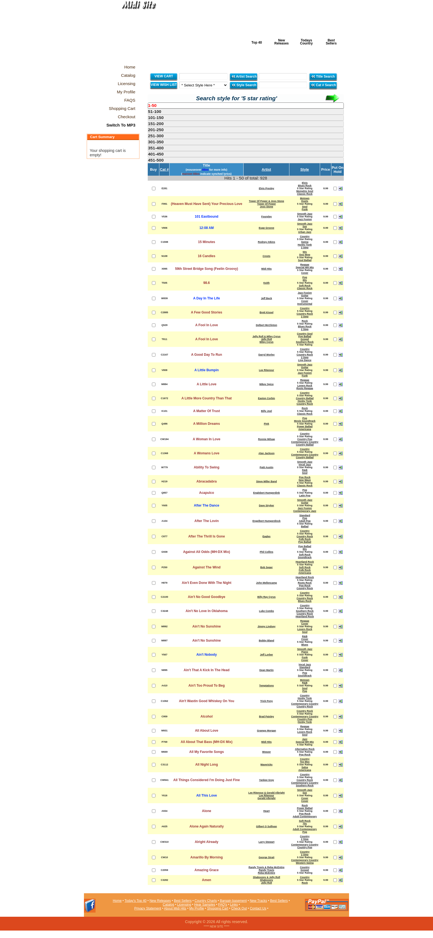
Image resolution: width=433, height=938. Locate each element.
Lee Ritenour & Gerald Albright (266, 792)
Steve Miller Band (266, 481)
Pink (266, 423)
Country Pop (304, 439)
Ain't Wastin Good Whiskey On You (206, 701)
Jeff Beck (266, 298)
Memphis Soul (304, 191)
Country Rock (305, 313)
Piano (304, 651)
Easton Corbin (266, 398)
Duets (304, 201)
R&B (305, 470)
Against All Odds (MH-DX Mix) (206, 552)
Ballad (304, 526)
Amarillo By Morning (206, 857)
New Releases (281, 41)
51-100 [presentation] (154, 111)
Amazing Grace (206, 870)
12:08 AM (206, 228)
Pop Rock (305, 477)
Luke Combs (266, 611)
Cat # (164, 169)
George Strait (266, 857)
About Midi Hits (175, 908)
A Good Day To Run (206, 355)
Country (305, 236)
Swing (304, 242)
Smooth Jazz (304, 213)
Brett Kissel (266, 312)
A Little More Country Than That (206, 398)
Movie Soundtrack (305, 421)
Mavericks (266, 764)
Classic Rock (304, 194)
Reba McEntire (266, 872)
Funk (305, 209)
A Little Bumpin (206, 370)
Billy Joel (266, 411)
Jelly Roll (266, 339)
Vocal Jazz (305, 464)
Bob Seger (266, 567)
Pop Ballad (304, 336)
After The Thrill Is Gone (206, 536)
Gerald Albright (266, 798)
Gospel (304, 339)
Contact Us (258, 908)
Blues (304, 644)
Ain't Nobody (206, 655)
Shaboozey (266, 880)
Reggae (304, 264)
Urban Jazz (304, 232)
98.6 (206, 283)
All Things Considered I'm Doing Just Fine (206, 780)
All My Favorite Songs (206, 752)
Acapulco (206, 493)
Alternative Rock (305, 749)
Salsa (305, 767)
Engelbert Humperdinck (266, 521)
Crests (266, 256)
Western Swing (304, 862)
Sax (304, 226)
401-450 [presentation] (155, 154)
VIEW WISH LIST (164, 85)
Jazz (304, 739)
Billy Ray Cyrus (266, 597)
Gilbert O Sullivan (266, 826)
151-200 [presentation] (155, 123)
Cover (304, 273)
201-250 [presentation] (155, 129)
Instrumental (304, 303)
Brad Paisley (266, 716)
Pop (304, 277)
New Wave (305, 480)
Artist (266, 169)
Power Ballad (305, 426)
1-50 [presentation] (152, 105)
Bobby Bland (266, 640)
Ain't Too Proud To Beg (206, 685)
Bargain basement (233, 901)
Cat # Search (323, 85)
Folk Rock (305, 539)
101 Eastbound (206, 216)
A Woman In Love (206, 439)
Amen (206, 880)
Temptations (266, 685)
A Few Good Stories (206, 312)
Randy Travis (266, 870)
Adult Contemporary (305, 816)
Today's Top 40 (135, 901)
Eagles (266, 536)
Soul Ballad (304, 260)
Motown (305, 198)
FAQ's (222, 905)
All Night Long (206, 764)
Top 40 (257, 42)
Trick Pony (266, 701)
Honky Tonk (305, 244)
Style (304, 169)
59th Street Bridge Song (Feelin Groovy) (206, 269)
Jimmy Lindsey (266, 626)
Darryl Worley (266, 354)
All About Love (206, 731)
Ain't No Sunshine (206, 626)
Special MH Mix (305, 267)
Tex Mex (305, 761)
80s (305, 549)
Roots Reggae (304, 388)
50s (305, 252)
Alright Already (206, 842)
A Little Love (206, 384)
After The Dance (206, 505)
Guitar (304, 295)
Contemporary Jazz (304, 511)
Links (234, 905)
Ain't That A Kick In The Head (206, 670)
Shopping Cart (217, 908)
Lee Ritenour (266, 370)
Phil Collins (266, 551)
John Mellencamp (266, 582)
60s (305, 280)
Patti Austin (266, 467)
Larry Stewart (266, 841)
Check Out (239, 908)
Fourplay (266, 216)
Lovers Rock (304, 385)
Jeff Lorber (266, 654)
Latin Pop (304, 495)
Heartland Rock (304, 561)
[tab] (246, 105)
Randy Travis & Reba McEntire (266, 867)
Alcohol (206, 716)
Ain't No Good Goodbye (206, 597)
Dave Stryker (266, 505)
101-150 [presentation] (155, 117)
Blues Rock (304, 185)
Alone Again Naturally (206, 826)
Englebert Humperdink (266, 492)
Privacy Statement (147, 908)
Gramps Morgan (266, 730)
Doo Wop (304, 254)
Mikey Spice (266, 384)
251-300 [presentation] (155, 135)
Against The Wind (206, 567)
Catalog (168, 905)
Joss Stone (266, 206)
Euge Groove (266, 227)
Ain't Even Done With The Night (206, 583)
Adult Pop (305, 521)
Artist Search (244, 76)
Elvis (305, 182)
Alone (206, 811)
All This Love (206, 795)
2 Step (304, 247)
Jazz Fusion (305, 219)
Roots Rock (304, 582)
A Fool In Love (206, 325)
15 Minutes (206, 242)
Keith (266, 282)
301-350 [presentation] (155, 141)
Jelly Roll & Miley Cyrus (266, 336)
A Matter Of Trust (206, 411)
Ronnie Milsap (266, 439)
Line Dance (304, 360)
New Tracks (258, 901)
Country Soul (305, 333)
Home (117, 901)
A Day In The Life (206, 298)
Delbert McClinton (266, 325)
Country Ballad (304, 398)
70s (305, 823)
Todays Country (306, 41)
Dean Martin (266, 670)
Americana (304, 429)
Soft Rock (304, 285)
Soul (305, 206)
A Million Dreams (206, 424)
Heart (266, 811)
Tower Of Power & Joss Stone (266, 201)
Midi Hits (135, 33)
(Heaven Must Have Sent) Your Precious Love (206, 204)
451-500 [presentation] (155, 160)
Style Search (243, 85)
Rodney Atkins (266, 242)
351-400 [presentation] (155, 148)
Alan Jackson (266, 453)
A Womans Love (207, 453)
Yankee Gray (266, 780)
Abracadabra (206, 481)
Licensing (184, 905)
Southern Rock (304, 342)
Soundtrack (305, 557)
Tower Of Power (266, 203)
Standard (304, 515)
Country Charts (206, 901)
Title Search (323, 76)
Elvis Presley (266, 188)
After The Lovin (206, 521)
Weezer (266, 751)
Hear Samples (204, 905)
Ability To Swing (206, 467)
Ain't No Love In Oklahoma (207, 611)
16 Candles (206, 256)
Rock (305, 321)
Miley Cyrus (267, 342)
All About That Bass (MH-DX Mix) (207, 742)
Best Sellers (331, 41)
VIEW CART (163, 76)
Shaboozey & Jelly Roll (266, 877)
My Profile (196, 908)
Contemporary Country (304, 442)
